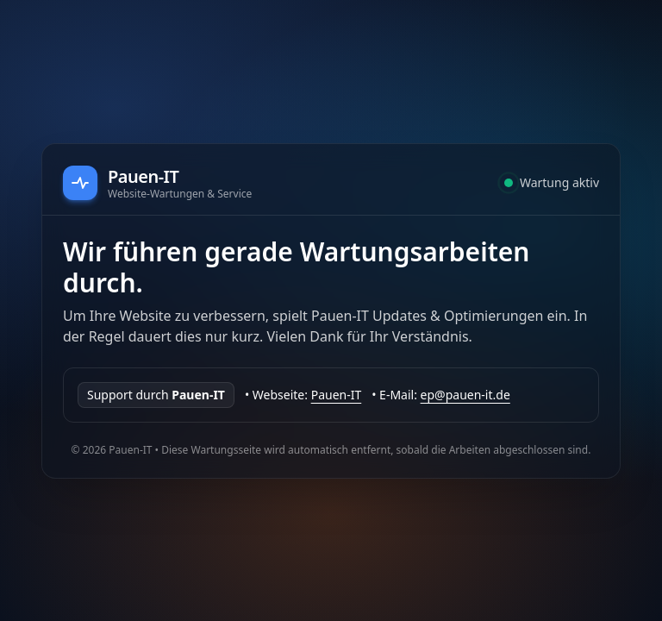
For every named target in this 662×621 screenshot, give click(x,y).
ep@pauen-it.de (465, 394)
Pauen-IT (336, 394)
